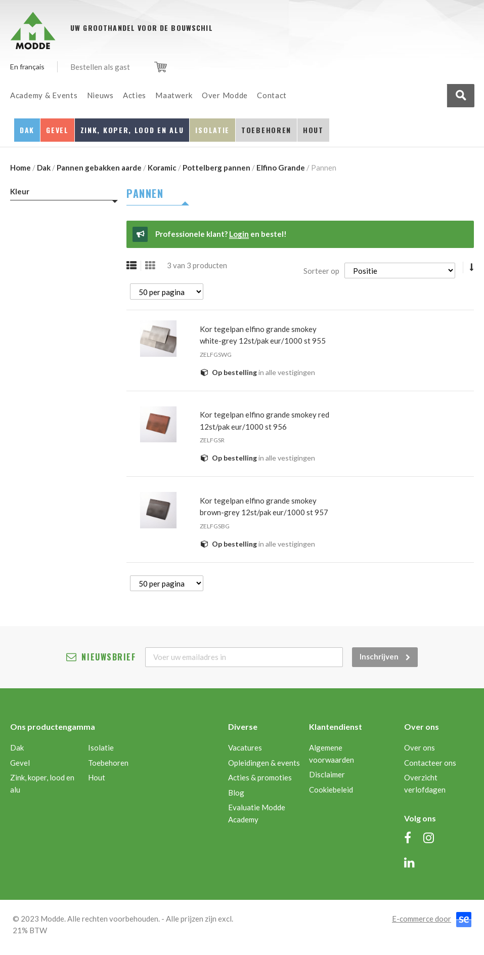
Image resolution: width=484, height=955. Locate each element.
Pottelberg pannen (216, 167)
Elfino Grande (280, 167)
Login (239, 233)
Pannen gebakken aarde (99, 167)
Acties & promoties (260, 777)
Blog (236, 792)
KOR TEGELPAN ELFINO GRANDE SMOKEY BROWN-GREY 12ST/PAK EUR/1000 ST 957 (264, 506)
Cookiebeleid (331, 789)
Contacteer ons (430, 762)
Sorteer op (321, 270)
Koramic (162, 167)
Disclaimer (327, 774)
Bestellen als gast (100, 66)
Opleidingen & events (264, 762)
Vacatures (245, 747)
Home (20, 167)
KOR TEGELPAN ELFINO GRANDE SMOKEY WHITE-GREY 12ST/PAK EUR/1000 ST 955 (263, 335)
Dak (44, 167)
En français (27, 66)
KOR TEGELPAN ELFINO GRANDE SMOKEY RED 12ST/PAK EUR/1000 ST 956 (264, 420)
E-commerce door (421, 918)
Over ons (419, 747)
